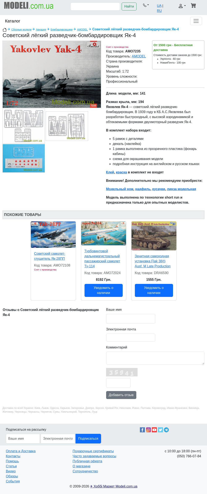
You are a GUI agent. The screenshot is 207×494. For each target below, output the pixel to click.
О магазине (81, 466)
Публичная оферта (87, 461)
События (13, 481)
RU (159, 11)
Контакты (13, 456)
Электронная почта (121, 329)
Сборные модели (21, 29)
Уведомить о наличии (103, 290)
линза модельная (181, 189)
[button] (146, 5)
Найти (129, 6)
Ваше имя (114, 309)
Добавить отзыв (121, 395)
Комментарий (116, 347)
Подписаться (88, 438)
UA (159, 6)
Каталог (12, 21)
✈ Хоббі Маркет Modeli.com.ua (113, 486)
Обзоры (12, 476)
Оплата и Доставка (21, 451)
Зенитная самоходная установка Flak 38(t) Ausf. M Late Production (153, 261)
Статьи (11, 466)
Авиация (41, 29)
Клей (110, 172)
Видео (11, 471)
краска (121, 172)
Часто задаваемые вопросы (94, 456)
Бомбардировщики (61, 29)
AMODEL (82, 29)
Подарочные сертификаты (93, 451)
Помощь (12, 461)
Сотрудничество (85, 471)
